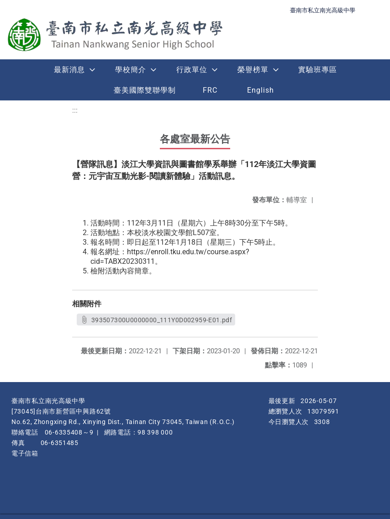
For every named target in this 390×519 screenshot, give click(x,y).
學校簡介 (130, 69)
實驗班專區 (317, 69)
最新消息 (69, 69)
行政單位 (191, 69)
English (260, 90)
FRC (210, 90)
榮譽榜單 (253, 69)
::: (75, 110)
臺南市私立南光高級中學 (322, 10)
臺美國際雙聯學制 (145, 90)
